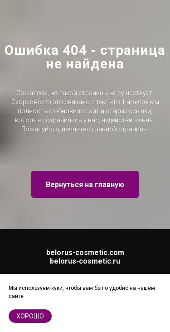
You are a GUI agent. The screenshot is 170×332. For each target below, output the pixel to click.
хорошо (30, 316)
